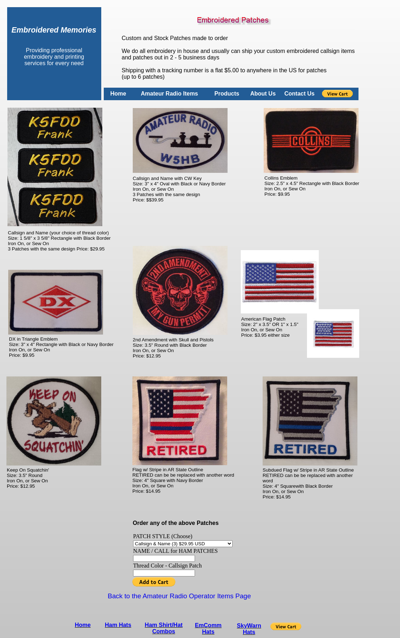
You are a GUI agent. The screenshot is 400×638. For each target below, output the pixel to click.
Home (118, 94)
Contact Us (299, 94)
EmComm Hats (208, 628)
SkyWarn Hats (249, 629)
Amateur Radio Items (169, 94)
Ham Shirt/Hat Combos (164, 628)
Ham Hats (118, 625)
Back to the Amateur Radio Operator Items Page (179, 596)
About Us (262, 94)
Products (226, 94)
